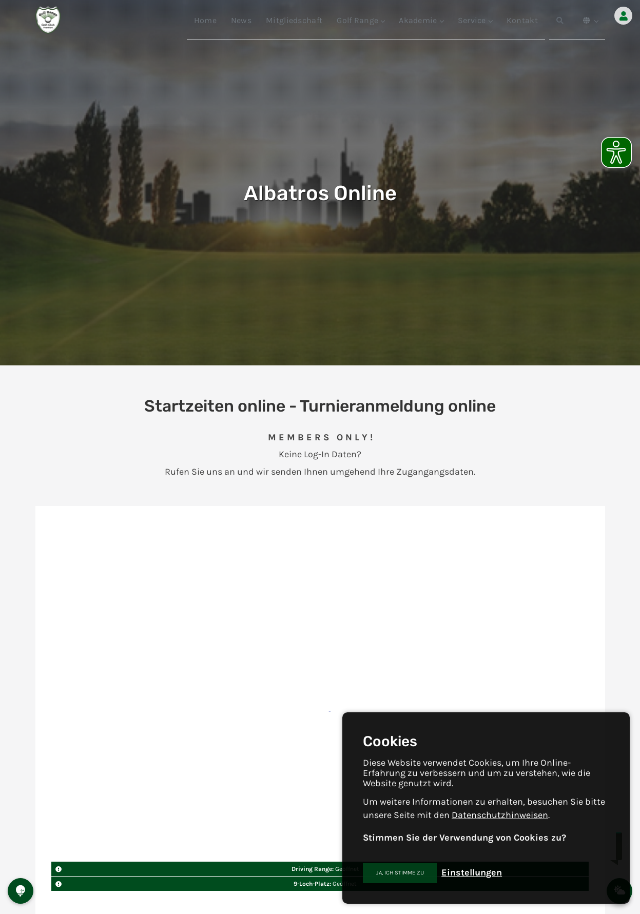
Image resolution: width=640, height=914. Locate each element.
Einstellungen (471, 872)
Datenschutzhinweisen (500, 815)
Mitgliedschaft (294, 20)
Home (205, 20)
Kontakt (522, 20)
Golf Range (360, 20)
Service (475, 20)
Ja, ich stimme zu (400, 872)
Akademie (421, 20)
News (241, 20)
